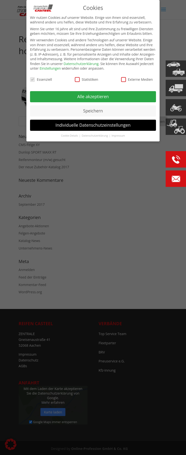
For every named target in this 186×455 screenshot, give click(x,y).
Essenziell (41, 79)
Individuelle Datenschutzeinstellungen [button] (93, 125)
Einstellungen (50, 68)
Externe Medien (137, 79)
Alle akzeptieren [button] (93, 96)
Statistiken (86, 79)
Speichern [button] (93, 111)
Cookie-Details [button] (70, 135)
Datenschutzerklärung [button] (95, 135)
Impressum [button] (118, 135)
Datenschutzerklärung (81, 63)
